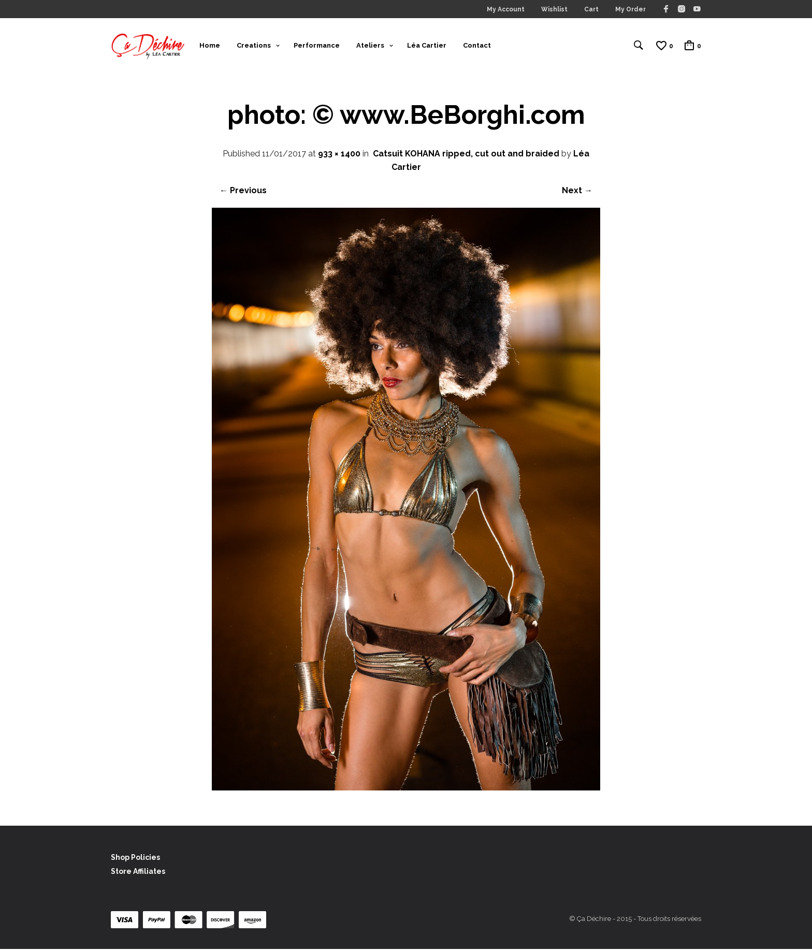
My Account (506, 9)
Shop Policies (135, 859)
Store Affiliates (138, 873)
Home (209, 46)
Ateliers (370, 46)
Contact (477, 46)
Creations (254, 46)
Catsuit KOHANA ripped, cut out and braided (466, 155)
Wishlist (554, 9)
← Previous (243, 192)
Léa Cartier (426, 46)
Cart (591, 9)
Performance (317, 46)
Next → (577, 192)
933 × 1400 (339, 155)
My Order (630, 9)
